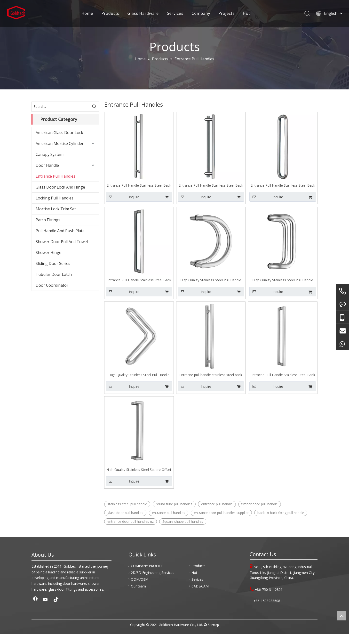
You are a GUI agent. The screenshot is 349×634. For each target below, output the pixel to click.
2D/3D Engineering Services (152, 572)
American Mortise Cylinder (60, 143)
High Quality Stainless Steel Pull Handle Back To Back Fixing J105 (282, 280)
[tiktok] (55, 600)
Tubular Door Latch (54, 274)
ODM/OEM (139, 579)
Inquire (122, 197)
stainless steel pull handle (127, 504)
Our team (138, 586)
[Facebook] (35, 600)
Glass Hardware (142, 13)
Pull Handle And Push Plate (60, 230)
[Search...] (60, 106)
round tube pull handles (174, 504)
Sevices (197, 579)
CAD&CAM (200, 586)
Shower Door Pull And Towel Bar (65, 241)
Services (175, 13)
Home (87, 13)
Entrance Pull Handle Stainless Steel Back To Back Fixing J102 (283, 185)
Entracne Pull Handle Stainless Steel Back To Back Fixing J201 (283, 374)
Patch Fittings (48, 219)
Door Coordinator (52, 285)
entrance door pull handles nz (130, 521)
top (341, 615)
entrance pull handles (168, 512)
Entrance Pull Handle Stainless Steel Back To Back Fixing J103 (139, 280)
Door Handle (47, 165)
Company (200, 13)
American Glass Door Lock (59, 132)
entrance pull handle (217, 504)
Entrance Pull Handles (55, 176)
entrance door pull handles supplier (221, 512)
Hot (246, 13)
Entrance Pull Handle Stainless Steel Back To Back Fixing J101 (211, 185)
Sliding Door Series (53, 263)
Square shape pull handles (182, 521)
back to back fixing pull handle (280, 512)
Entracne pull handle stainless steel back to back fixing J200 (210, 374)
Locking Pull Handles (54, 198)
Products (110, 13)
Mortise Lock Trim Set (56, 209)
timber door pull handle (259, 504)
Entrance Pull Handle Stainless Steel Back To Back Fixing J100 (139, 185)
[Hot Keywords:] (94, 106)
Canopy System (49, 154)
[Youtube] (45, 600)
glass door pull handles (125, 512)
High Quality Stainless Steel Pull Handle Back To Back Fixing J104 (210, 280)
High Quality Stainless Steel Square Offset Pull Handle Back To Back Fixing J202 (138, 469)
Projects (226, 13)
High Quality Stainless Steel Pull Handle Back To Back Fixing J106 (139, 374)
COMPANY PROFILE (147, 565)
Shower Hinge (48, 252)
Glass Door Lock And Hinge (60, 187)
